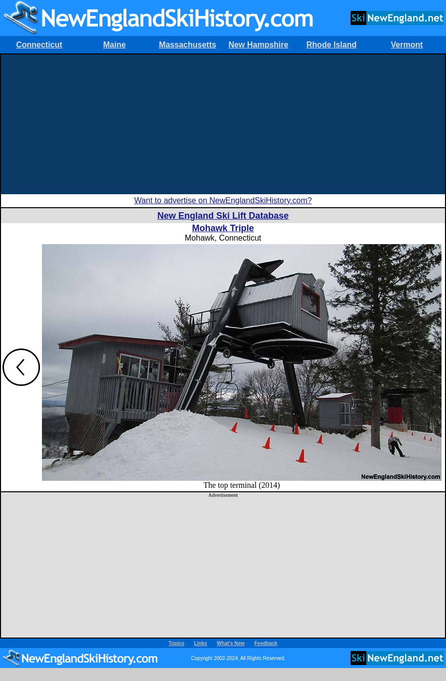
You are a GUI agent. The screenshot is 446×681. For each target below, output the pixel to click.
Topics (176, 643)
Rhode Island (332, 44)
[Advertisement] (223, 124)
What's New (231, 643)
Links (200, 643)
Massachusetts (187, 44)
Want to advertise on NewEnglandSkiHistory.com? (223, 200)
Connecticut (39, 44)
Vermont (407, 44)
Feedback (265, 643)
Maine (114, 44)
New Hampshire (258, 44)
